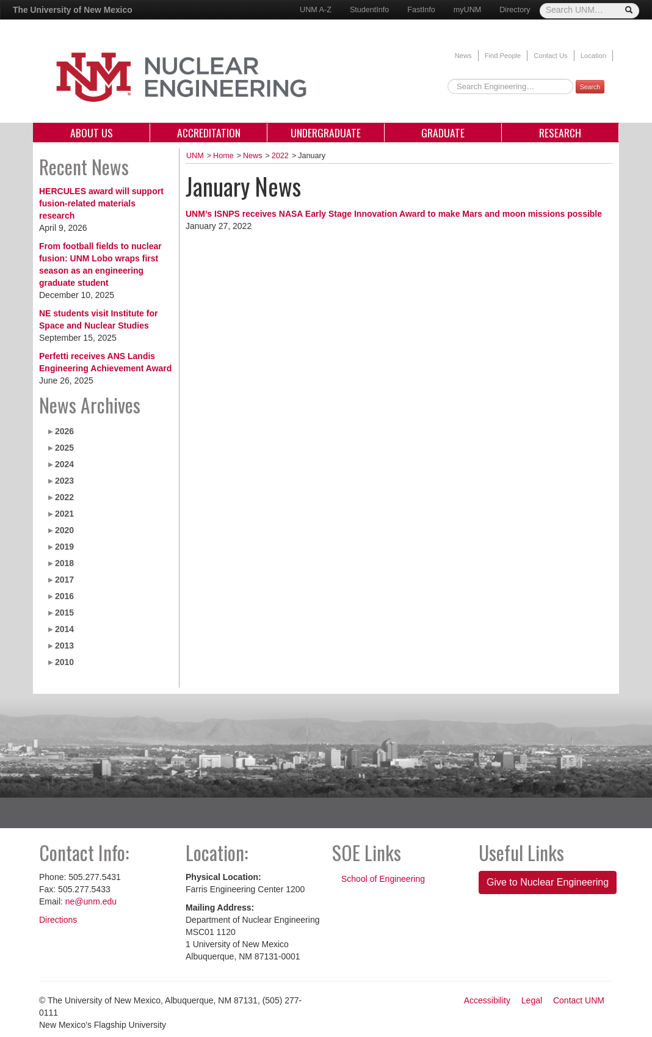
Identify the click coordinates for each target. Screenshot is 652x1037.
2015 (64, 612)
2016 (64, 596)
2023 (64, 481)
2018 (64, 563)
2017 (64, 579)
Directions (58, 920)
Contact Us (550, 55)
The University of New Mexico (72, 10)
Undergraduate (326, 132)
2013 (64, 645)
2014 (64, 629)
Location (593, 55)
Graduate (443, 132)
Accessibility (487, 1000)
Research (560, 132)
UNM (195, 155)
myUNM (467, 9)
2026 (64, 431)
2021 (64, 513)
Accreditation (209, 132)
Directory (514, 9)
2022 (64, 497)
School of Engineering (383, 879)
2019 (64, 546)
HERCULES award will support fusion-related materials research (101, 203)
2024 (64, 464)
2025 (64, 448)
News (463, 55)
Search (590, 86)
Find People (503, 55)
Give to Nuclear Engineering (548, 882)
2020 (64, 530)
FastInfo (421, 9)
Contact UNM (578, 1000)
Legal (531, 1000)
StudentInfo (369, 9)
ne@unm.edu (91, 901)
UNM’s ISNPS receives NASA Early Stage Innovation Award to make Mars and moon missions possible (394, 214)
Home (223, 155)
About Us (91, 132)
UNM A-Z (315, 9)
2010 (64, 662)
